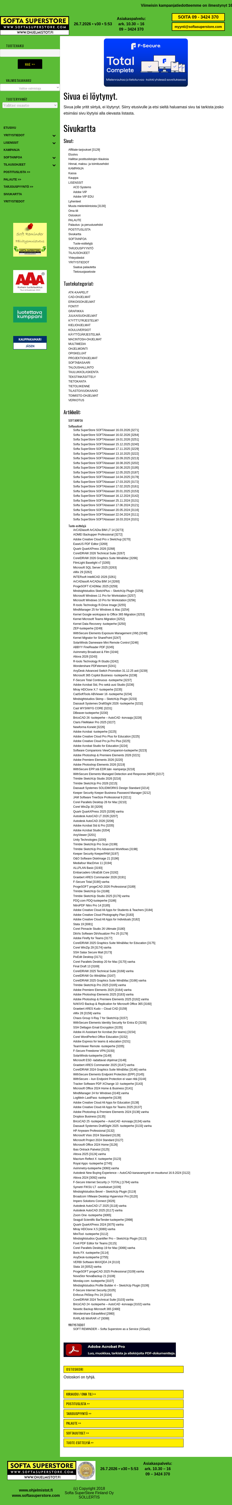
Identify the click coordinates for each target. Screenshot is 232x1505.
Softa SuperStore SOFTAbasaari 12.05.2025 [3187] (106, 472)
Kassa (72, 173)
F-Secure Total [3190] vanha (91, 882)
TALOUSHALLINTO (81, 367)
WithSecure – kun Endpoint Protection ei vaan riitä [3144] (109, 1079)
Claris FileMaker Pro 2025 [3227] (94, 722)
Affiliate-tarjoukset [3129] (84, 149)
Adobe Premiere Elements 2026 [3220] (98, 760)
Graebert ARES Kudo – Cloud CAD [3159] (100, 1008)
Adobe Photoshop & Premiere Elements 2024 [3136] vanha (111, 1112)
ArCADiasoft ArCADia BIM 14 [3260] (96, 581)
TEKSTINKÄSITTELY (82, 377)
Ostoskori (74, 215)
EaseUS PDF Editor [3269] (90, 544)
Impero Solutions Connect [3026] (94, 1201)
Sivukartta (74, 234)
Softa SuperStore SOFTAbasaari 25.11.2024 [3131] (106, 500)
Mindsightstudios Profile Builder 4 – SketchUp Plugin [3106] (111, 1285)
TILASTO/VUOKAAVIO (83, 391)
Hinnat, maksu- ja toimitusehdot (88, 164)
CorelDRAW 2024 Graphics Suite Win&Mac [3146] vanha (109, 1069)
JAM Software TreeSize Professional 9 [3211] (102, 797)
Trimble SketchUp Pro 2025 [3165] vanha (99, 985)
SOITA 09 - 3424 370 (198, 17)
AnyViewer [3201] (84, 835)
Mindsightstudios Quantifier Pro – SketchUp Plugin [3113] (110, 1238)
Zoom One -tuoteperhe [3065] (92, 1215)
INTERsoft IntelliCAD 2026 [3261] (94, 577)
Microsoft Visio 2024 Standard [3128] (96, 1135)
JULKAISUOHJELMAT (82, 315)
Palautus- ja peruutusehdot (85, 224)
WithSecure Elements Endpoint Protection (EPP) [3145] (108, 1074)
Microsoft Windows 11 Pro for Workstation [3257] (104, 595)
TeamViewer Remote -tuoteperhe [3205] (98, 1046)
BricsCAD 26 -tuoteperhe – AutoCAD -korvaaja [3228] (107, 717)
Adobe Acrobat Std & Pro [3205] (93, 825)
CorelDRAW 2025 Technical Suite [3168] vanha (103, 971)
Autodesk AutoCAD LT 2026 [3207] (95, 816)
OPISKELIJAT (77, 353)
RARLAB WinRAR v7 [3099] (91, 1318)
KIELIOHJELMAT (79, 325)
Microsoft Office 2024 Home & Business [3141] (103, 1088)
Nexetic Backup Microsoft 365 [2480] (96, 1309)
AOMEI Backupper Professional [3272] (97, 534)
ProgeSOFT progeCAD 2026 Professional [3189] (104, 886)
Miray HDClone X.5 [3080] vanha (94, 1229)
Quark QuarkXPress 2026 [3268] (94, 548)
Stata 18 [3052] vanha (87, 1266)
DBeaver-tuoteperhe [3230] (90, 713)
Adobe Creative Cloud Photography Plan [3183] (103, 915)
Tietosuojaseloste (84, 271)
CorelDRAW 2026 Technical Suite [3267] (99, 553)
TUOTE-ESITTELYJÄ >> (80, 1442)
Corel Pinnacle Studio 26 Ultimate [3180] (99, 928)
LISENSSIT (75, 182)
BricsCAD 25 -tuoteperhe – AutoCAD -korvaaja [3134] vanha (111, 1121)
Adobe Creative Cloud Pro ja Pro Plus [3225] (101, 741)
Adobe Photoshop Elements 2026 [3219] (99, 764)
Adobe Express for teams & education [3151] (101, 1041)
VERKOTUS (76, 400)
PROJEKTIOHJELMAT (83, 358)
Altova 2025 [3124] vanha (89, 1154)
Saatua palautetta (84, 267)
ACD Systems (82, 187)
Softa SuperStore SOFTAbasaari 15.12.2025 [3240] (106, 444)
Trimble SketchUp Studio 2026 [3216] (97, 778)
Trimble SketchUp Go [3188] (91, 891)
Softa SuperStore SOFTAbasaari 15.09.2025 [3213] (106, 458)
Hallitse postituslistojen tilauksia (88, 159)
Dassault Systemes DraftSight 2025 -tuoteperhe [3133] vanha (112, 1126)
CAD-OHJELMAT (79, 297)
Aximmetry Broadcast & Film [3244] (95, 652)
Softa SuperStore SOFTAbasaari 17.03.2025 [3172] (106, 482)
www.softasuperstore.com (36, 1495)
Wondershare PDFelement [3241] (94, 666)
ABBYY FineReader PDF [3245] (93, 647)
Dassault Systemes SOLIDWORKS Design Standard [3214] (111, 788)
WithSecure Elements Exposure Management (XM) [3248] (110, 633)
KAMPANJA (76, 168)
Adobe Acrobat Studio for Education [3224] (100, 746)
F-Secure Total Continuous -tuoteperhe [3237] (102, 680)
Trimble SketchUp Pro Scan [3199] (95, 844)
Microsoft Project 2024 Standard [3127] (98, 1140)
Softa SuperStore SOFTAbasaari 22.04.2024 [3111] (106, 514)
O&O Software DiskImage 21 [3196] (96, 858)
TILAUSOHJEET (79, 253)
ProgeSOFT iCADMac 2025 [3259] (95, 586)
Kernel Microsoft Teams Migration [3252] (99, 619)
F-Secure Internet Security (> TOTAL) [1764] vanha (105, 1182)
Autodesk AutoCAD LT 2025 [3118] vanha (99, 1206)
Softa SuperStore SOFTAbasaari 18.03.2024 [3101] (106, 519)
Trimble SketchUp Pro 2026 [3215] (95, 783)
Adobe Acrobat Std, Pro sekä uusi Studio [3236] (103, 684)
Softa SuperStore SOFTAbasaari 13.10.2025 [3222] (106, 453)
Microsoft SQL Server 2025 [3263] (95, 567)
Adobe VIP (80, 192)
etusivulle (139, 107)
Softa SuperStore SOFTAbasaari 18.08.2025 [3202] (106, 463)
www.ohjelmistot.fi (36, 1490)
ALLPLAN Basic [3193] (87, 868)
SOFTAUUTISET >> (77, 1432)
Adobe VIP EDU (83, 196)
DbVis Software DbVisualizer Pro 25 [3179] (100, 933)
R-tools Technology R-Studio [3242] (96, 661)
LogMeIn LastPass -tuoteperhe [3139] (97, 1097)
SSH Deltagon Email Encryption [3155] (98, 1027)
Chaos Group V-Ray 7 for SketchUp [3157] (100, 1018)
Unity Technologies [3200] (89, 839)
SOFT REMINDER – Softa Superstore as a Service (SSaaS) (111, 1329)
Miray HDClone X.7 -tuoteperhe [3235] (97, 689)
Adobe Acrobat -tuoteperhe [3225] (94, 731)
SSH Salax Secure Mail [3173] (92, 952)
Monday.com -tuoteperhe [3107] (93, 1281)
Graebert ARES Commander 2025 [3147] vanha (103, 1065)
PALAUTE (74, 220)
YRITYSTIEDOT (78, 262)
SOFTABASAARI (79, 362)
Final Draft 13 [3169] (86, 966)
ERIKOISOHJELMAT (81, 302)
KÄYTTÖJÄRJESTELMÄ (84, 334)
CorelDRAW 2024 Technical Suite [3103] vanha (103, 1299)
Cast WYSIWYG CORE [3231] (92, 708)
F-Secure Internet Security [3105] (94, 1290)
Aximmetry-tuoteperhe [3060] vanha (96, 1168)
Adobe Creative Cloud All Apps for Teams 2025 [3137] (107, 1107)
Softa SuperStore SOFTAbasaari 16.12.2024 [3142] (106, 495)
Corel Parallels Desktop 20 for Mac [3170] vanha (104, 961)
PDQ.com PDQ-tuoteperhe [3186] (94, 900)
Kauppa (73, 178)
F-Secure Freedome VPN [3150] (93, 1051)
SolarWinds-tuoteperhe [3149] (92, 1055)
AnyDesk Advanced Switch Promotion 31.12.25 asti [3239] (110, 670)
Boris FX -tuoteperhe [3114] (90, 1252)
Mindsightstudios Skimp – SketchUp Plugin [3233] (105, 699)
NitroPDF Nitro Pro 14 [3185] (91, 905)
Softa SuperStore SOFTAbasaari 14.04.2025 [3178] (106, 477)
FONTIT (73, 306)
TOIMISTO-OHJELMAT (83, 395)
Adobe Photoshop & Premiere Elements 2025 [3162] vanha (111, 999)
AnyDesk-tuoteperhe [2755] (90, 1257)
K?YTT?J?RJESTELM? (83, 320)
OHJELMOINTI (78, 348)
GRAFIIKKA (76, 311)
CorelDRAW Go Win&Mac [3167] (94, 975)
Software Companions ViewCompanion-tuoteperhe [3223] (110, 750)
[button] (146, 63)
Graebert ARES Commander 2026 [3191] (99, 877)
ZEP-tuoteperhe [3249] (87, 628)
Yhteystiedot (76, 257)
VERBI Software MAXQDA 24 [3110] (96, 1262)
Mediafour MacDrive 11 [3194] (92, 863)
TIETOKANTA (77, 381)
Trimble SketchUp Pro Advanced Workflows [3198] (105, 849)
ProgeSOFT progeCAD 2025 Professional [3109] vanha (108, 1271)
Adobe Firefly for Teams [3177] (92, 938)
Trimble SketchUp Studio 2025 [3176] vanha (101, 896)
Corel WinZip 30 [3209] (88, 806)
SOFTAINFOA (77, 239)
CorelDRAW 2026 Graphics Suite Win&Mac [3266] (105, 558)
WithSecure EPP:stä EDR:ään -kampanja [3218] (104, 769)
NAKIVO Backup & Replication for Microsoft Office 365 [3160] (112, 1004)
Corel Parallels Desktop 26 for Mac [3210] (99, 802)
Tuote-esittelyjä (83, 243)
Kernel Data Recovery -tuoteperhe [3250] (99, 624)
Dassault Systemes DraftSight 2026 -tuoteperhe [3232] (108, 703)
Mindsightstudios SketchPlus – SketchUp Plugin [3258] (108, 591)
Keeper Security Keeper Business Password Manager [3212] (112, 792)
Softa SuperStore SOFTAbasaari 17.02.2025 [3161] (106, 486)
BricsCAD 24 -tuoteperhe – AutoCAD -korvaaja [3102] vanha (111, 1304)
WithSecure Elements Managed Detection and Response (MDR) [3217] (118, 774)
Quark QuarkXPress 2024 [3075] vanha (98, 1224)
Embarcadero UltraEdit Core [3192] (95, 872)
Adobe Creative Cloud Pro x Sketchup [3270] (102, 539)
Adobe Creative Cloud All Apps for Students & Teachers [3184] (113, 910)
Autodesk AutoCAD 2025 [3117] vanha (97, 1210)
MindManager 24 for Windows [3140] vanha (101, 1093)
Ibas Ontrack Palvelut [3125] (91, 1149)
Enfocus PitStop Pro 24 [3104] (92, 1295)
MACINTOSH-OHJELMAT (85, 339)
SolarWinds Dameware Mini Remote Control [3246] (105, 642)
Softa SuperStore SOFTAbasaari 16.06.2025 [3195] (106, 467)
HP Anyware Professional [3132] (93, 1130)
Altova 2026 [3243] (85, 656)
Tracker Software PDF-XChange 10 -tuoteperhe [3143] (108, 1083)
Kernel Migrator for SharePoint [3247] (97, 637)
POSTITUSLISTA (79, 229)
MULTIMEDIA (77, 344)
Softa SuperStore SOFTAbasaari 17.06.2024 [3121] (106, 505)
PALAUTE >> (73, 1423)
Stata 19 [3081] (83, 924)
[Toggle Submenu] (54, 135)
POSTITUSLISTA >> (78, 1403)
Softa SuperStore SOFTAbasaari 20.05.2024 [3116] (106, 510)
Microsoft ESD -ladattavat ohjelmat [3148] (99, 1060)
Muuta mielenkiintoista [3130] (87, 206)
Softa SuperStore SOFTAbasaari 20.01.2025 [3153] (106, 491)
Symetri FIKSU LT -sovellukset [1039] (97, 1187)
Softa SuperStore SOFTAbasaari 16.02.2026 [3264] (106, 435)
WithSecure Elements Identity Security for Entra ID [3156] (109, 1022)
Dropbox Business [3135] (89, 1116)
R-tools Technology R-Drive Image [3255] (99, 605)
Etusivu (73, 154)
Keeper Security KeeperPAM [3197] (96, 853)
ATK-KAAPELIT (78, 292)
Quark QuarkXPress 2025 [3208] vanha (98, 811)
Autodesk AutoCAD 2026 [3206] (93, 821)
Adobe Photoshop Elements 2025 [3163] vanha (103, 994)
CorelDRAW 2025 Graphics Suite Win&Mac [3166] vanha (109, 980)
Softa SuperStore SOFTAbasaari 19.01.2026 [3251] (106, 439)
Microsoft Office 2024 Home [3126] (95, 1144)
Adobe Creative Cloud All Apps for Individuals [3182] (106, 919)
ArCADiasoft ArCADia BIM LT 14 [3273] (98, 530)
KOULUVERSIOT (79, 330)
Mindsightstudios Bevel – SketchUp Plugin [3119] (104, 1191)
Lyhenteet (74, 201)
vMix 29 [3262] (82, 572)
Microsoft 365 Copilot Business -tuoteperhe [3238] (105, 675)
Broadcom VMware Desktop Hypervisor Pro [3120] (105, 1196)
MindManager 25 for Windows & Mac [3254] (101, 609)
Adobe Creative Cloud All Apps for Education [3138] (106, 1102)
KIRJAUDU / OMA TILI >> (81, 1393)
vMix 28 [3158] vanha (87, 1013)
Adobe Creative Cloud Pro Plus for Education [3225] (106, 736)
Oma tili (73, 211)
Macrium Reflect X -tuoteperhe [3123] (97, 1159)
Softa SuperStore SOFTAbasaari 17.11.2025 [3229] (106, 449)
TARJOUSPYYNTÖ (80, 248)
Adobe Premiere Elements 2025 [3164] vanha (102, 990)
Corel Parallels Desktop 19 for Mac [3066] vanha (104, 1248)
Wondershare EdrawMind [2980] (93, 1313)
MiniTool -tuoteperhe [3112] (90, 1234)
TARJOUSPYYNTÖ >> (78, 1413)
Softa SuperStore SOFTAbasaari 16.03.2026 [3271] (106, 430)
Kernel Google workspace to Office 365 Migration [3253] (109, 614)
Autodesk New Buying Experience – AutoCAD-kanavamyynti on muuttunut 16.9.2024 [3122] (131, 1173)
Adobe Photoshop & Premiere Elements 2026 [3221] (106, 755)
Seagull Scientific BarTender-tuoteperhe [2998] (103, 1219)
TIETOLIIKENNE (79, 386)
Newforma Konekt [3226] (89, 727)
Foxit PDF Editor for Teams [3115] (95, 1243)
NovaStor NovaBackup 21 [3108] (94, 1276)
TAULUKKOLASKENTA (83, 372)
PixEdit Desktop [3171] (87, 957)
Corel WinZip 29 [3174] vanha (92, 947)
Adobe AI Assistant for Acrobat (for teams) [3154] (104, 1032)
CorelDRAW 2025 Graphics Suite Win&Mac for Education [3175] (114, 943)
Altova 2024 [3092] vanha (89, 1177)
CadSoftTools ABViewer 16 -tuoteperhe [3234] (102, 694)
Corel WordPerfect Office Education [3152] (100, 1037)
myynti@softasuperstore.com (198, 27)
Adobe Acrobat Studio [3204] (91, 830)
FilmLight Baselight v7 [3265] (91, 562)
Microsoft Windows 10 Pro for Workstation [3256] (104, 600)
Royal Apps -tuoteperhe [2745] (92, 1163)
